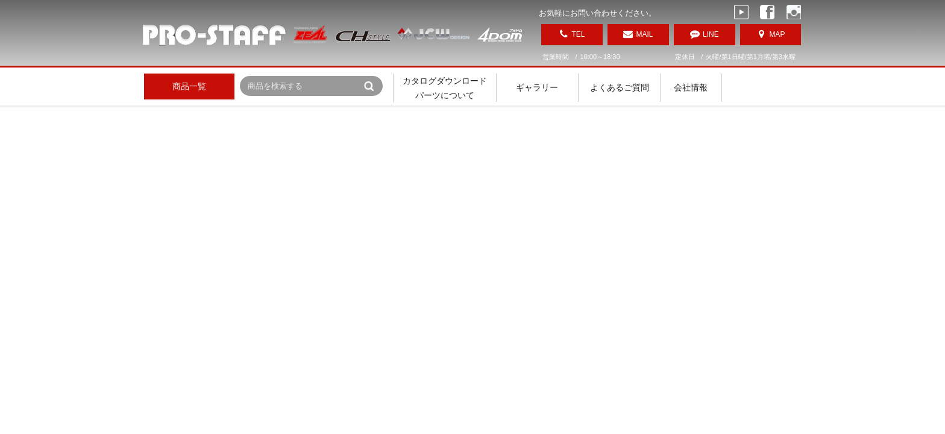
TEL (578, 34)
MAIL (644, 34)
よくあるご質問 (619, 87)
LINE (711, 34)
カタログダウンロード (445, 81)
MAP (777, 34)
